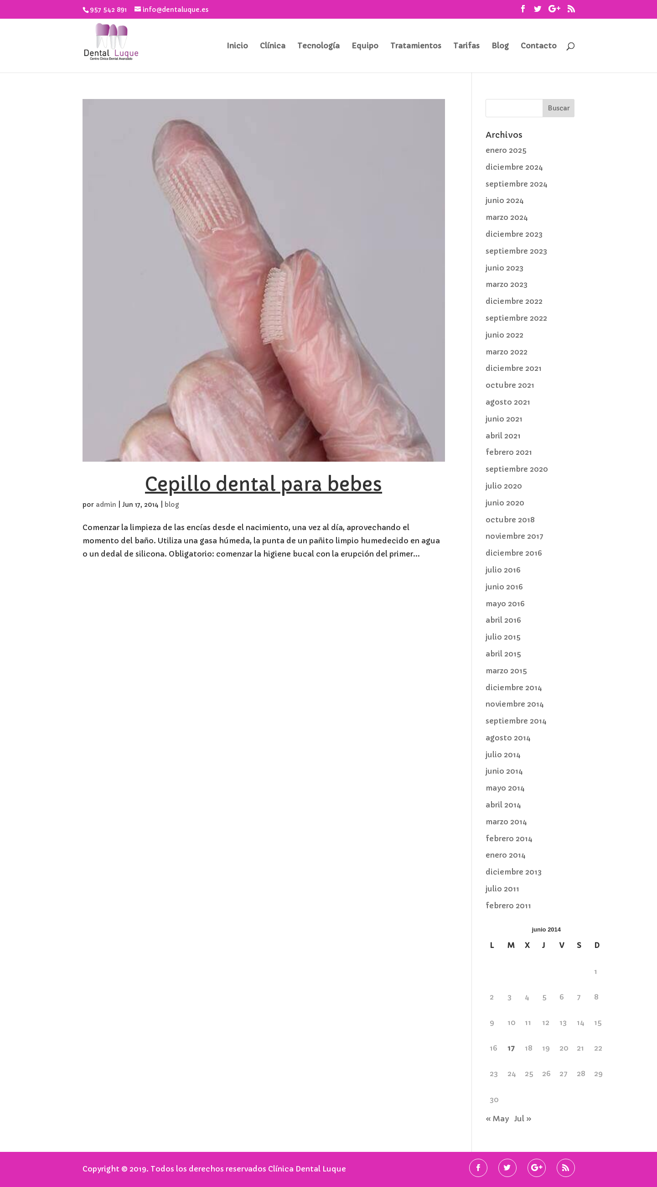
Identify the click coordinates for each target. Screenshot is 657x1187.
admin (106, 504)
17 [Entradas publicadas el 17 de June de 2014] (511, 1047)
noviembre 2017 (514, 536)
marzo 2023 (507, 284)
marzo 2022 (507, 351)
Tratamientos (415, 46)
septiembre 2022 (516, 318)
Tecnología (318, 46)
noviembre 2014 (515, 703)
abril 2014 (503, 804)
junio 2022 (504, 334)
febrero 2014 (509, 838)
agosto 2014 (508, 737)
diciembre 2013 (514, 871)
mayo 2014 (505, 787)
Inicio (237, 46)
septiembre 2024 (517, 183)
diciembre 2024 (514, 167)
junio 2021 (504, 418)
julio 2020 (504, 485)
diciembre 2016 (514, 552)
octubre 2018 (510, 519)
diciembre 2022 (514, 301)
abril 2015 (503, 653)
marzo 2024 (507, 217)
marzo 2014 (506, 821)
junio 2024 (505, 200)
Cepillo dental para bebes (263, 484)
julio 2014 (503, 754)
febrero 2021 (509, 452)
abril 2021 (503, 435)
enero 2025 (506, 150)
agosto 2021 (508, 401)
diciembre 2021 (514, 368)
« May (497, 1118)
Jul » (523, 1118)
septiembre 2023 (516, 250)
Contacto (539, 46)
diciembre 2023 (514, 234)
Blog (500, 46)
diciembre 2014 (514, 687)
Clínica (272, 46)
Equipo (365, 46)
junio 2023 (504, 267)
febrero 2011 (508, 905)
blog (172, 504)
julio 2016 (503, 569)
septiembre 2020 (517, 469)
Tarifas (466, 46)
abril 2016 (503, 620)
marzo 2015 (506, 670)
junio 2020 (505, 502)
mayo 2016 (505, 603)
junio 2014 (504, 771)
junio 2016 (504, 586)
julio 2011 (502, 888)
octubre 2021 (510, 385)
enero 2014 (506, 854)
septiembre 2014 (516, 720)
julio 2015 (503, 636)
